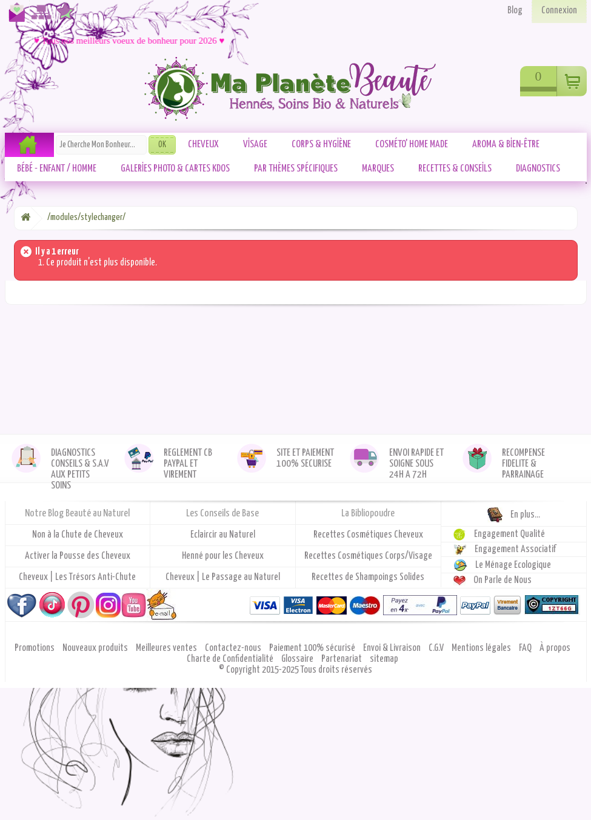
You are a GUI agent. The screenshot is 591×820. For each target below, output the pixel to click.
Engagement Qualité (509, 534)
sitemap (384, 659)
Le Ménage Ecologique (513, 565)
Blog (515, 10)
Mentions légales (482, 648)
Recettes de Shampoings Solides (368, 577)
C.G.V (437, 648)
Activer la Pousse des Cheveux (77, 556)
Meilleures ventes (167, 648)
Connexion (559, 10)
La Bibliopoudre (368, 513)
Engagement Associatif (515, 549)
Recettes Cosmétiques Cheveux (368, 534)
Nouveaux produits (96, 648)
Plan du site (39, 17)
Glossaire (298, 659)
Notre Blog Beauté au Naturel (77, 513)
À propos (554, 648)
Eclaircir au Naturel (222, 534)
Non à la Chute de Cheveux (77, 534)
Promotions (35, 648)
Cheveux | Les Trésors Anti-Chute (77, 577)
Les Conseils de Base (222, 513)
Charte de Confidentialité (231, 659)
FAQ (526, 648)
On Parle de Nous (502, 580)
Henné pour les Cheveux (223, 556)
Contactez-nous (14, 17)
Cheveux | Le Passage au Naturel (222, 577)
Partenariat (342, 659)
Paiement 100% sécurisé (313, 648)
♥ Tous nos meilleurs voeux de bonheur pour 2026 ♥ (132, 40)
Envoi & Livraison (392, 648)
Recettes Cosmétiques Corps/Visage (368, 556)
